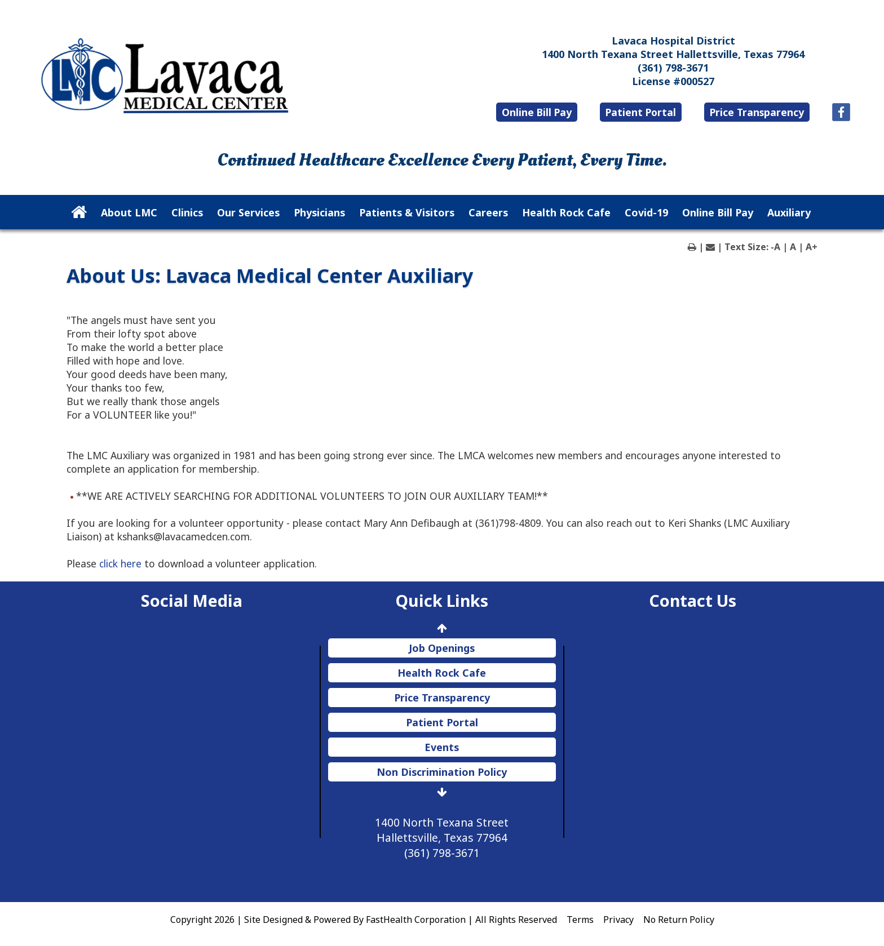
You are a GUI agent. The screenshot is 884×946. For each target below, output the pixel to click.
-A (775, 247)
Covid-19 (646, 212)
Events (442, 747)
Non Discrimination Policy (442, 772)
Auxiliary (789, 212)
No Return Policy (678, 919)
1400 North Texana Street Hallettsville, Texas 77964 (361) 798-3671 (442, 837)
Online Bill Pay (537, 112)
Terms (580, 919)
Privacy (618, 919)
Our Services (248, 212)
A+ (811, 247)
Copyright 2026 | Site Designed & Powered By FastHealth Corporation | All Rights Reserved (363, 919)
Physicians (319, 212)
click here (120, 563)
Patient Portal (640, 112)
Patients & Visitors (406, 212)
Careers (488, 212)
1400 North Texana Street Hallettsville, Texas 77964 (673, 54)
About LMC (129, 212)
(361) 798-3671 (673, 67)
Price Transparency (757, 112)
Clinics (187, 212)
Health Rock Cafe (566, 212)
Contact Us (692, 600)
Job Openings (442, 648)
